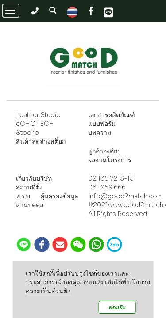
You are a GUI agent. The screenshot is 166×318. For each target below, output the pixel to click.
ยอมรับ (117, 307)
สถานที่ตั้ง (29, 187)
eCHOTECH (35, 124)
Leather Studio (38, 115)
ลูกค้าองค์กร (104, 151)
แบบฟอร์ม (102, 124)
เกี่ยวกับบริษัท (34, 178)
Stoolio (27, 132)
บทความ (99, 132)
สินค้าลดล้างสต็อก (41, 141)
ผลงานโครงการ (109, 160)
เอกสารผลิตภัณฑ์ (111, 115)
